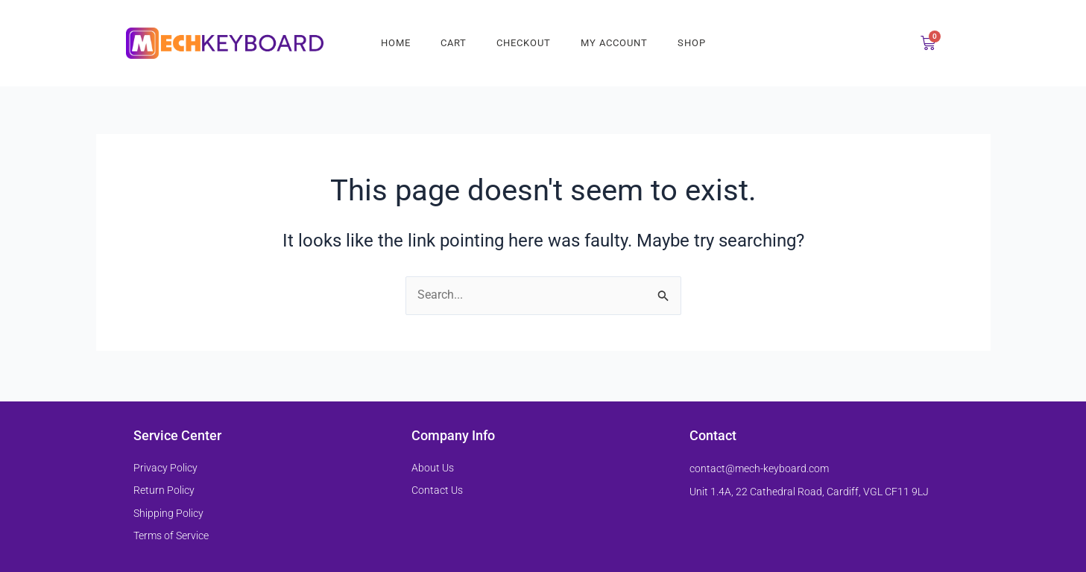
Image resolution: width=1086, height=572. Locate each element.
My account (614, 42)
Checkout (523, 42)
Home (396, 42)
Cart (454, 42)
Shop (692, 42)
